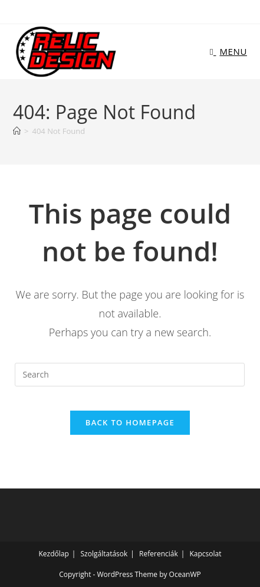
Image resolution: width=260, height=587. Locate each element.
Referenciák (158, 554)
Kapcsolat (205, 554)
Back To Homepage (130, 422)
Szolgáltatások (104, 554)
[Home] (17, 131)
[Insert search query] (130, 374)
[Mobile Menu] (228, 51)
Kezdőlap (54, 554)
